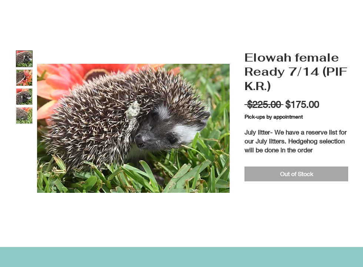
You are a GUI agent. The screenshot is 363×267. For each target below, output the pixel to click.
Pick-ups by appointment (273, 116)
